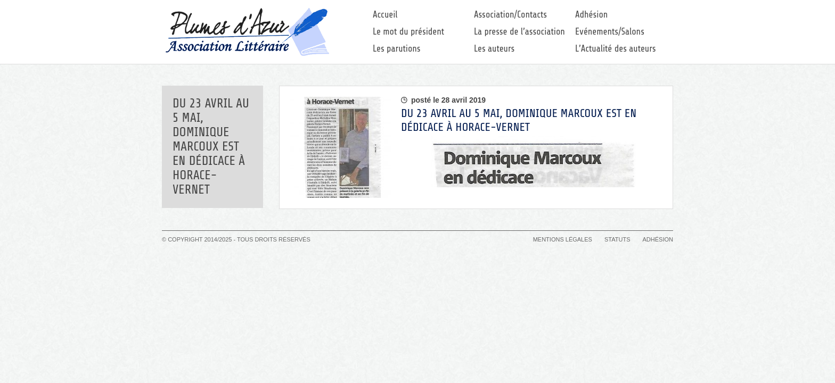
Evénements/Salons (609, 32)
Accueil (385, 15)
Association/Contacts (510, 15)
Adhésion (591, 15)
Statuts (617, 239)
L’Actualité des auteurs (615, 49)
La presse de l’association (519, 32)
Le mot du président (408, 32)
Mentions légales (562, 239)
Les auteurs (494, 49)
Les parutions (397, 49)
